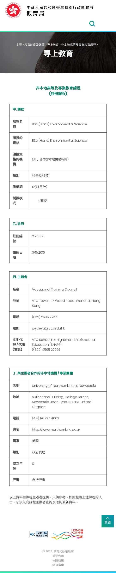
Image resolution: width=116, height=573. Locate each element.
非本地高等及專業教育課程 (78, 45)
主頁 (19, 45)
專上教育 (53, 45)
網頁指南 (58, 565)
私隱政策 (58, 560)
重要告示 (58, 556)
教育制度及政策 (34, 45)
